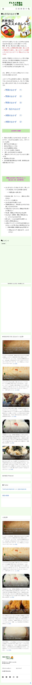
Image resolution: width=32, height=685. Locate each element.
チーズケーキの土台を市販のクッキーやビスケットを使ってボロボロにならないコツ (16, 350)
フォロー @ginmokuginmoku (20, 489)
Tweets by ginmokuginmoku (8, 489)
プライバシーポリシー (6, 668)
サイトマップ (18, 668)
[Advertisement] (16, 309)
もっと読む (15, 363)
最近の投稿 (5, 495)
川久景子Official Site (6, 671)
